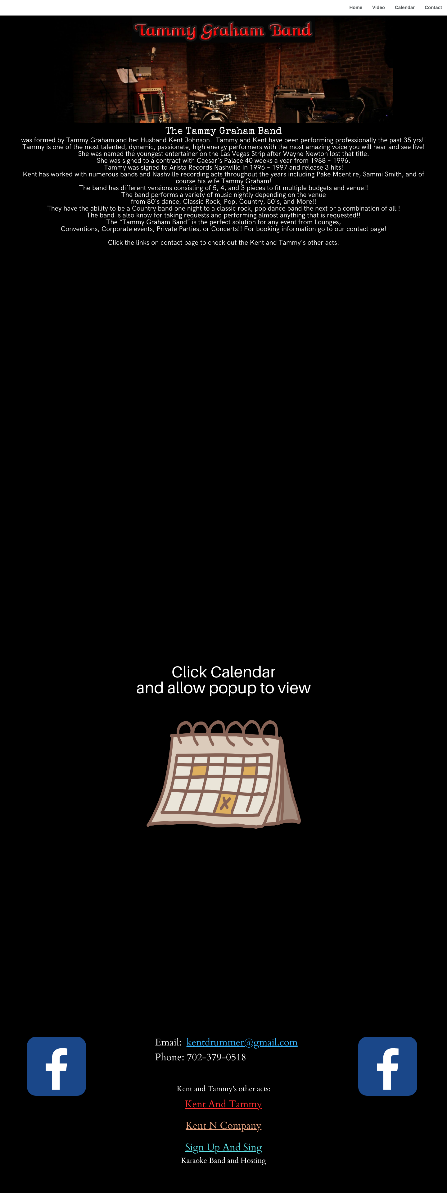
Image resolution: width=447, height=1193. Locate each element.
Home (355, 7)
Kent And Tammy (223, 1104)
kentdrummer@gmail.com (242, 1042)
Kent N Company (223, 1125)
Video (378, 7)
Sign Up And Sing (223, 1147)
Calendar (405, 7)
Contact (433, 7)
